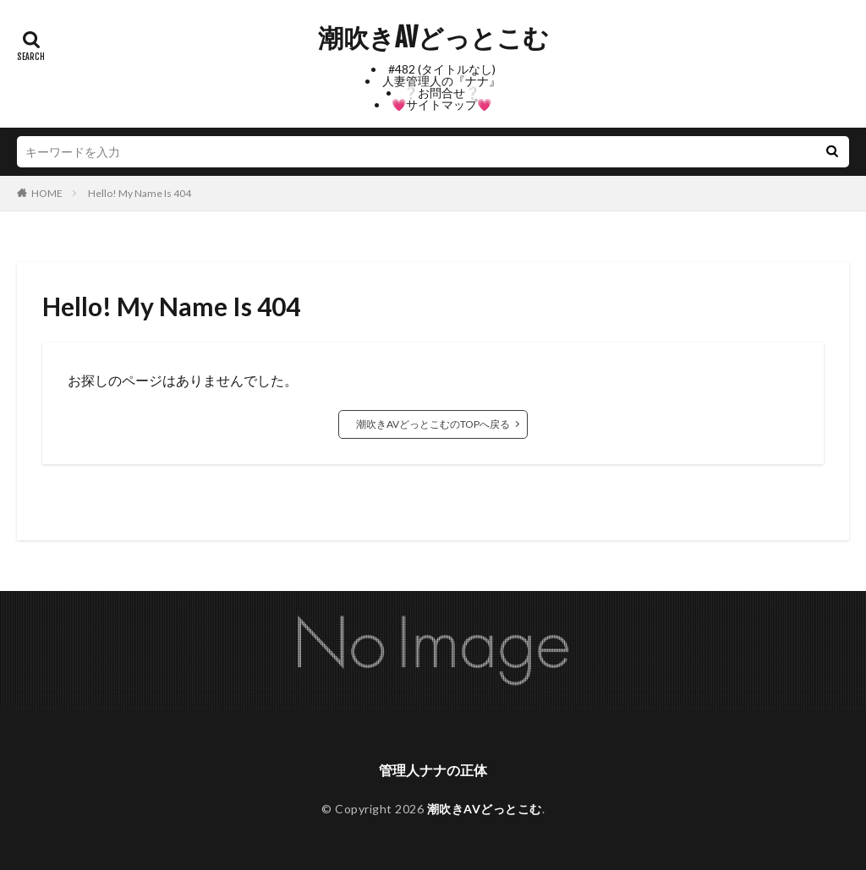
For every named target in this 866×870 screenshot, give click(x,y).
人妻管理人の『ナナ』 (441, 81)
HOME (47, 193)
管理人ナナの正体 (433, 770)
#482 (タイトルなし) (442, 69)
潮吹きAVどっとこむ (433, 38)
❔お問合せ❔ (441, 92)
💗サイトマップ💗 (441, 104)
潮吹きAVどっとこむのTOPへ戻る (433, 424)
